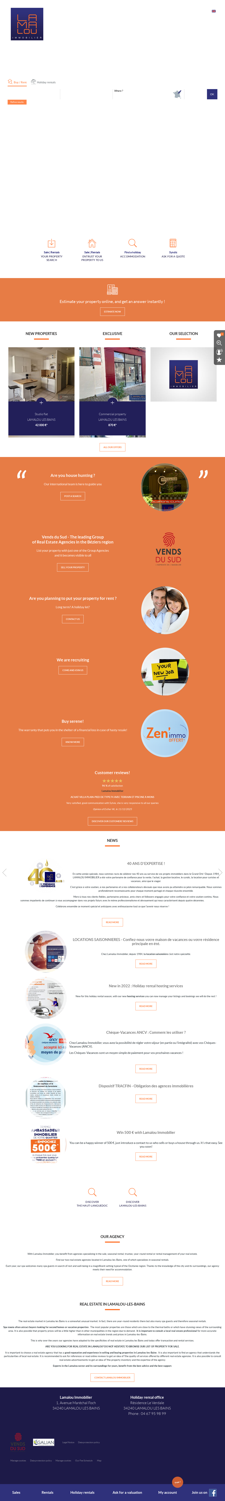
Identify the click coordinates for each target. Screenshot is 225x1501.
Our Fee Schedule (84, 1462)
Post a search (72, 496)
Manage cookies (18, 1462)
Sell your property (73, 568)
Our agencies (136, 10)
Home (120, 10)
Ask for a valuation (127, 1492)
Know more (73, 742)
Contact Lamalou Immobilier (112, 1378)
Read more (112, 923)
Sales (15, 1492)
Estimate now (112, 312)
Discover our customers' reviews (112, 821)
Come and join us (72, 670)
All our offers (112, 447)
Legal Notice (68, 1443)
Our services (156, 10)
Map (99, 1462)
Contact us (202, 10)
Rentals (46, 1492)
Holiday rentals (82, 1492)
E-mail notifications (179, 10)
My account (170, 1489)
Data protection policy (89, 1443)
